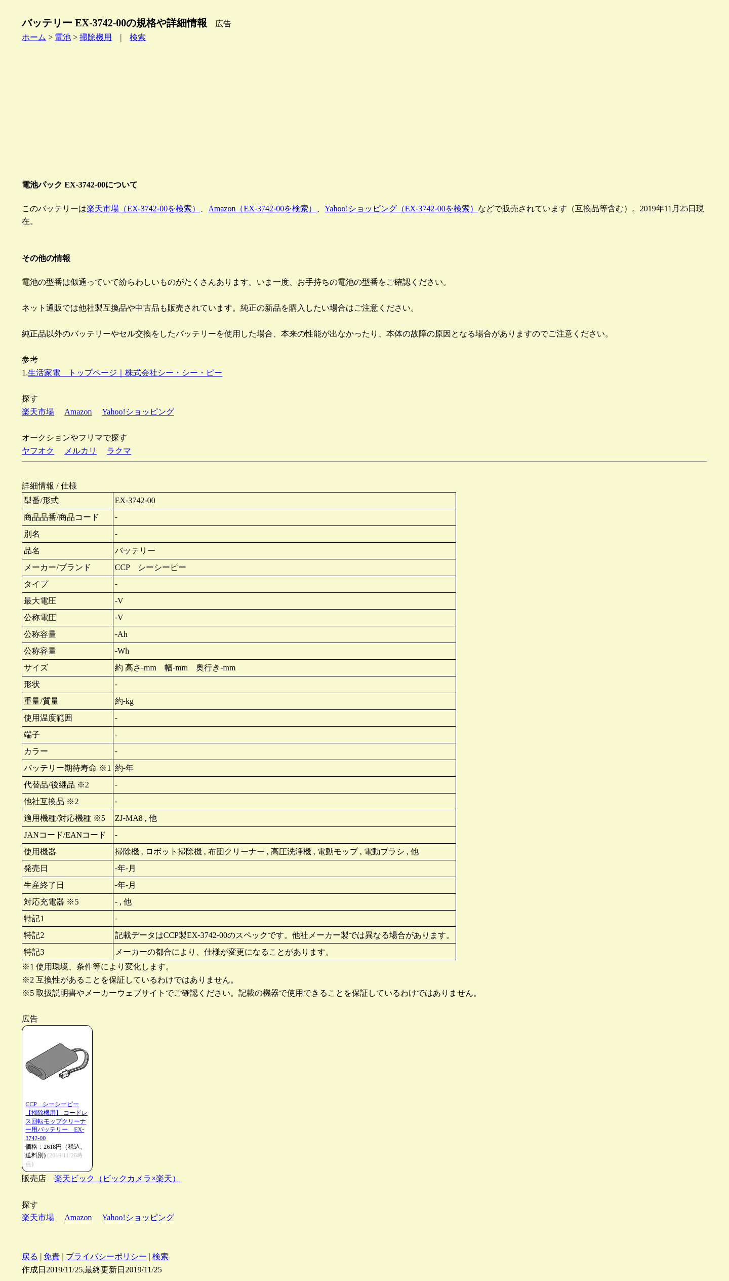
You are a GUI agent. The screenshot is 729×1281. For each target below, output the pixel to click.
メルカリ (80, 450)
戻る (30, 1256)
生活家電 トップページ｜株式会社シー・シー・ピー (125, 372)
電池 (63, 37)
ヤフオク (38, 450)
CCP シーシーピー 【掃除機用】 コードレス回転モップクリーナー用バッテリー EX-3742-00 (56, 1121)
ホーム (34, 37)
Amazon (78, 411)
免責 (52, 1256)
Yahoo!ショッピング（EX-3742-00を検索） (401, 208)
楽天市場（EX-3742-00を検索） (143, 208)
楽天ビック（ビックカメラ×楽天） (117, 1178)
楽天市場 (38, 411)
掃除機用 (95, 37)
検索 (138, 37)
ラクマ (119, 450)
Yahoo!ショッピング (138, 411)
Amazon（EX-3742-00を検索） (262, 208)
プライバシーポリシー (106, 1256)
